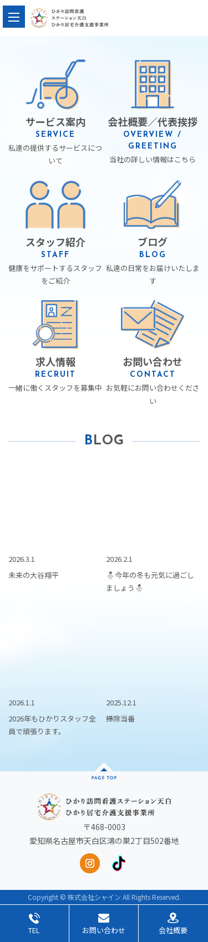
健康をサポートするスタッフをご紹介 (55, 242)
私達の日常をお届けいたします (153, 242)
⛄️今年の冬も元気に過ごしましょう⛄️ (153, 527)
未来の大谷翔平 (55, 521)
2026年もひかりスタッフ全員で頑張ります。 (55, 670)
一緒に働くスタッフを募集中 (55, 356)
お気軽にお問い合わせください (153, 362)
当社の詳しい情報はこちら (153, 121)
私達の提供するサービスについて (55, 122)
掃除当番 (153, 664)
